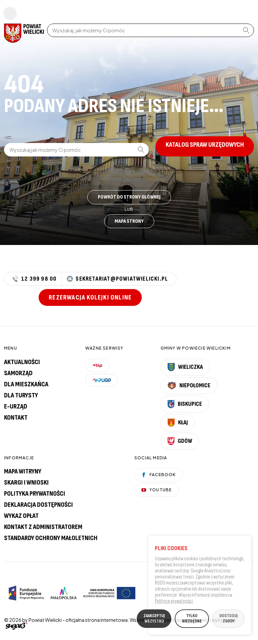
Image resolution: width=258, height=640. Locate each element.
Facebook (158, 474)
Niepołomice (189, 386)
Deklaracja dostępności (38, 504)
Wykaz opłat (21, 515)
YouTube (156, 489)
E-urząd (15, 406)
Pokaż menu (10, 13)
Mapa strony (129, 221)
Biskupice (185, 404)
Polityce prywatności (174, 602)
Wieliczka (185, 367)
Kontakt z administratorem (43, 527)
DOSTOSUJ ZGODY (228, 619)
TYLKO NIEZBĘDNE (192, 619)
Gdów (180, 441)
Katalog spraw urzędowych (205, 145)
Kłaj (178, 423)
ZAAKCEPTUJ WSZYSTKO (154, 619)
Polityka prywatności (34, 493)
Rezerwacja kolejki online (90, 297)
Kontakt (16, 417)
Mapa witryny (22, 471)
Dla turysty (21, 395)
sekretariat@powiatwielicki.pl (117, 279)
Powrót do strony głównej (129, 197)
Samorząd (18, 373)
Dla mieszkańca (26, 384)
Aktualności (22, 362)
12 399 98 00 (34, 279)
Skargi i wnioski (26, 482)
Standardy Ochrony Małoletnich (50, 538)
